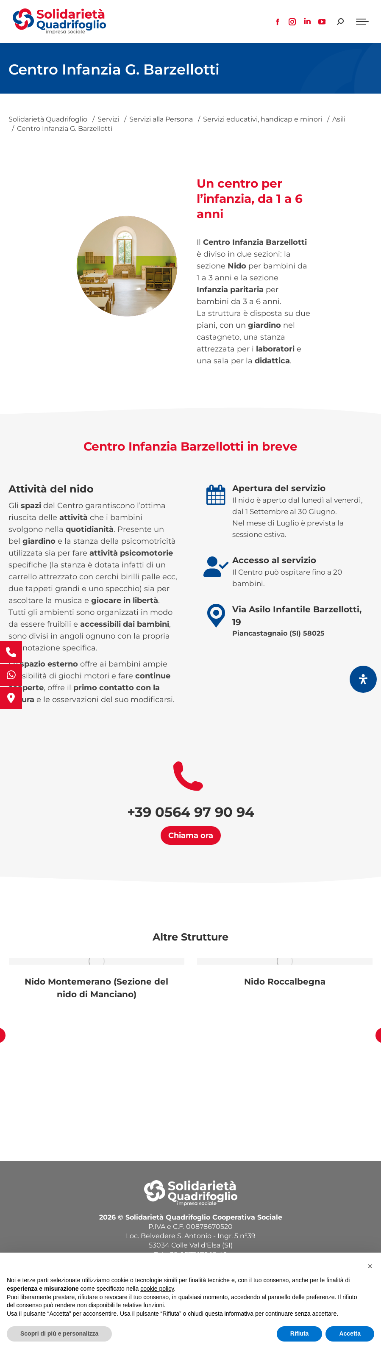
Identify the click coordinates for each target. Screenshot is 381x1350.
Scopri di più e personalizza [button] (59, 1333)
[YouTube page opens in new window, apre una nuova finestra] (322, 21)
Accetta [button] (350, 1333)
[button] (370, 1266)
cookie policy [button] (157, 1288)
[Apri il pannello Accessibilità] (363, 679)
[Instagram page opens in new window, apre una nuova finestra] (292, 21)
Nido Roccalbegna (284, 982)
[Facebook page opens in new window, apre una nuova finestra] (277, 21)
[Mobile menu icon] (362, 22)
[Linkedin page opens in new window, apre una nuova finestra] (307, 21)
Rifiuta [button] (299, 1333)
